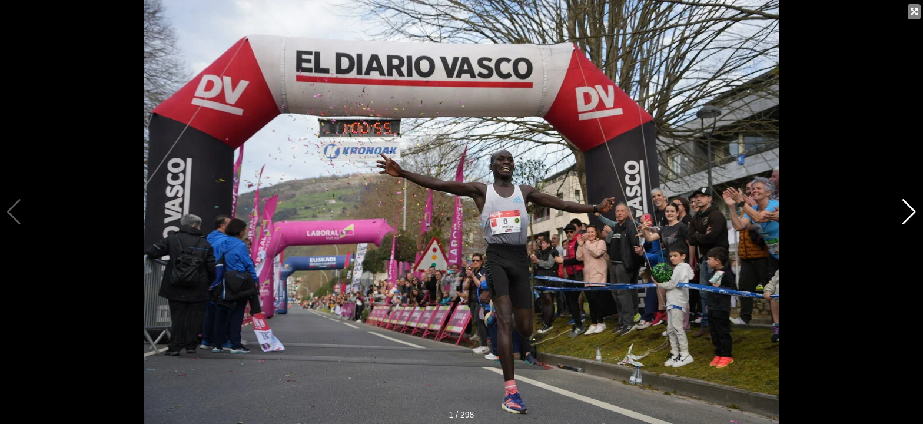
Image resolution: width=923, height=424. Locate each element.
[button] (909, 212)
